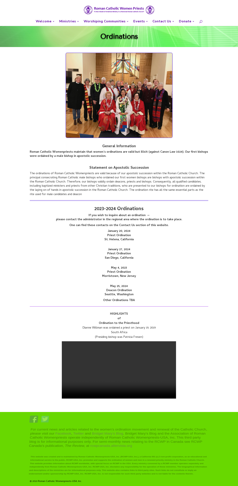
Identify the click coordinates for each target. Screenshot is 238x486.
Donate (185, 22)
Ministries (67, 22)
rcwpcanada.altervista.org (111, 445)
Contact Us (162, 22)
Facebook (63, 434)
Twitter (78, 434)
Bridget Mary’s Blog (107, 434)
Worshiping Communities (105, 22)
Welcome (44, 22)
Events (139, 22)
